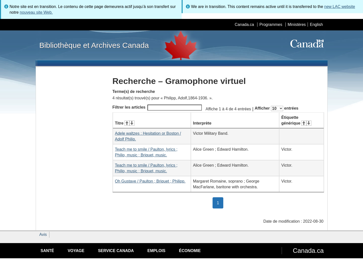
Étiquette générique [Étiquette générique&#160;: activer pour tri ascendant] (296, 120)
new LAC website (339, 6)
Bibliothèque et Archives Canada (94, 45)
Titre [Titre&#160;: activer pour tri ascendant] (124, 123)
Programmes (270, 24)
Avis (43, 234)
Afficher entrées (276, 108)
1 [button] (220, 202)
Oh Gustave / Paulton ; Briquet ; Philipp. (150, 181)
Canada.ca (244, 24)
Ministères (297, 24)
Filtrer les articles (157, 108)
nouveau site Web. (36, 12)
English (316, 24)
